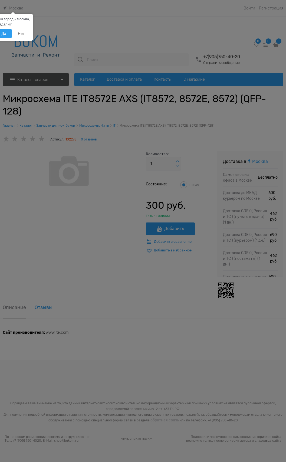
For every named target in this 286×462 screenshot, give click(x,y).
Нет (21, 33)
